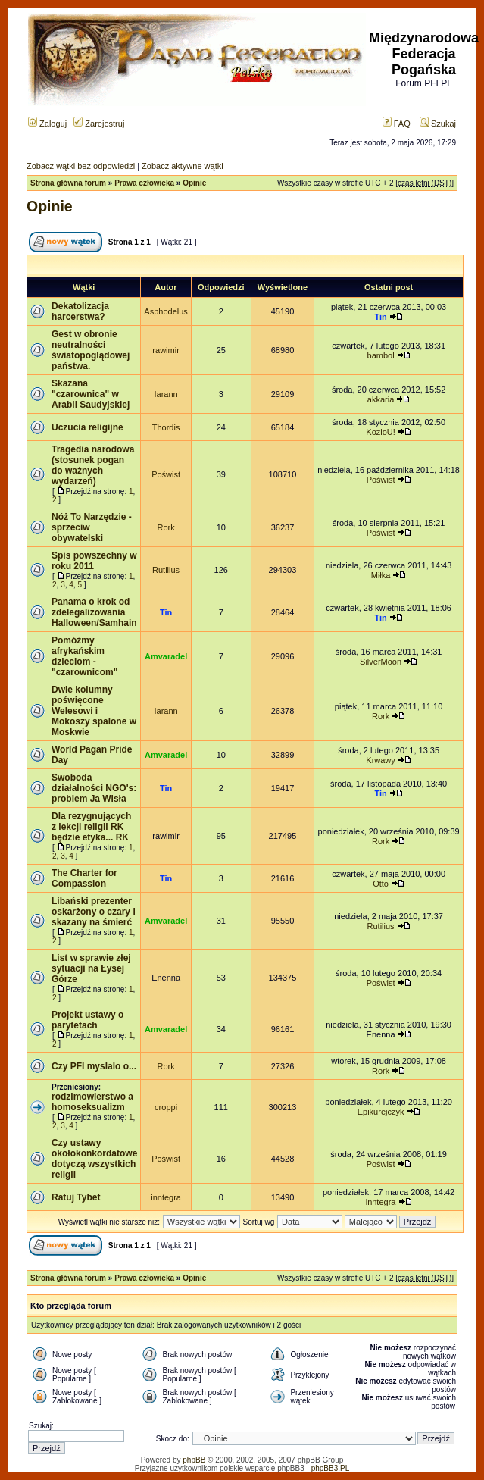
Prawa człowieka (144, 183)
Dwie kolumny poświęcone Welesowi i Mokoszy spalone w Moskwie (94, 710)
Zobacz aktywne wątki (182, 166)
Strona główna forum (68, 183)
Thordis (166, 427)
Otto (381, 883)
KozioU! (380, 431)
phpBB (194, 1460)
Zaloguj (47, 123)
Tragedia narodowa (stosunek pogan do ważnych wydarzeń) (93, 465)
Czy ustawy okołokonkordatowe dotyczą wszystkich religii (94, 1158)
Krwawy (380, 760)
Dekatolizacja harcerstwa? (80, 311)
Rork (165, 527)
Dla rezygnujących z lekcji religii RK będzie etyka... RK (91, 827)
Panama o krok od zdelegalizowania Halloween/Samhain (94, 612)
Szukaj (438, 123)
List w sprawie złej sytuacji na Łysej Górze (91, 968)
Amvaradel (166, 656)
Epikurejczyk (381, 1111)
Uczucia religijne (87, 427)
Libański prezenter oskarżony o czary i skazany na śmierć (94, 912)
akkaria (380, 399)
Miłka (381, 575)
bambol (381, 355)
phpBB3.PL (330, 1468)
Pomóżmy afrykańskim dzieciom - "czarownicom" (84, 656)
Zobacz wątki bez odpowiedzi (81, 166)
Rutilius (166, 569)
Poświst (165, 474)
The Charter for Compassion (84, 878)
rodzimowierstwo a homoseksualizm (92, 1101)
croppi (166, 1107)
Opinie (194, 183)
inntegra (166, 1197)
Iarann (165, 394)
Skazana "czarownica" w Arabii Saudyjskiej (91, 394)
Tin (380, 316)
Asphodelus (166, 311)
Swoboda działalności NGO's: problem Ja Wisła (94, 788)
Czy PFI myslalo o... (94, 1066)
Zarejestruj (98, 123)
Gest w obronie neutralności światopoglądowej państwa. (91, 350)
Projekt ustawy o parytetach (87, 1020)
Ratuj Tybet (76, 1197)
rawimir (165, 350)
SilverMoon (380, 661)
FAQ (397, 123)
